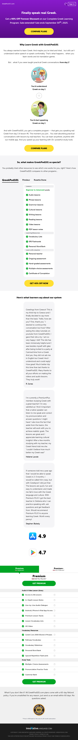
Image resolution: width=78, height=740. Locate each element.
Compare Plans (39, 31)
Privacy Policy (34, 734)
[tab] (19, 569)
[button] (65, 4)
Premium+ (58, 569)
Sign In (72, 4)
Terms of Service (60, 736)
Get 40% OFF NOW (39, 283)
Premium (19, 569)
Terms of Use (44, 734)
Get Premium (39, 583)
